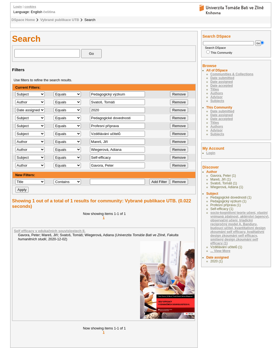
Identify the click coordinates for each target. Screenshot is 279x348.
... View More (220, 251)
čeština (49, 12)
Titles (214, 89)
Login (17, 6)
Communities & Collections (231, 74)
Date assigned (221, 82)
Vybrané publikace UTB (59, 20)
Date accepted (221, 86)
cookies (30, 6)
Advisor (216, 97)
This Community (219, 52)
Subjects (217, 101)
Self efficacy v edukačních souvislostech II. (49, 231)
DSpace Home (23, 20)
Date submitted (222, 78)
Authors (216, 93)
